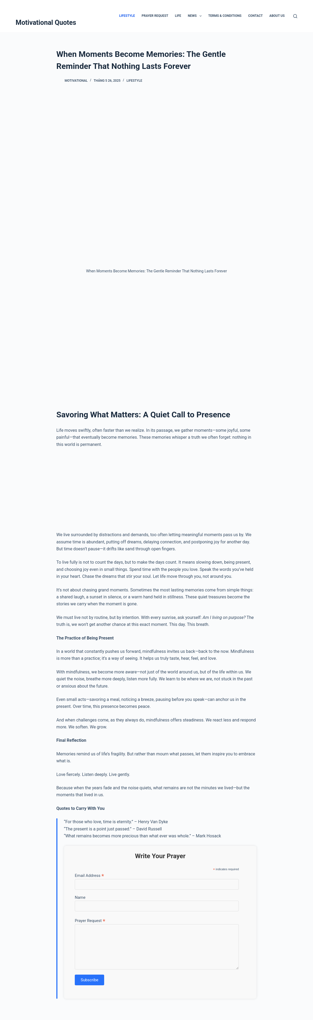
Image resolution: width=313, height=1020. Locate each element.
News (196, 16)
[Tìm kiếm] (295, 16)
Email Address (89, 875)
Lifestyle (127, 16)
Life (178, 16)
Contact (255, 16)
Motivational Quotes (46, 22)
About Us (277, 16)
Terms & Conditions (224, 16)
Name (80, 897)
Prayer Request (155, 16)
